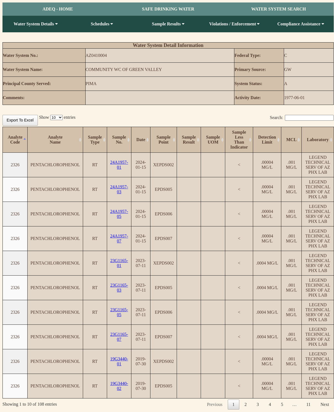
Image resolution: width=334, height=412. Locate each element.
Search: (302, 117)
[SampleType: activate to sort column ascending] (95, 140)
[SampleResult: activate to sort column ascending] (189, 140)
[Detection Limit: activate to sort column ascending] (267, 140)
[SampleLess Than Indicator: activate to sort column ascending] (239, 140)
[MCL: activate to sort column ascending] (291, 140)
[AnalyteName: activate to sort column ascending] (55, 140)
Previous (214, 404)
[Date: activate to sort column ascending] (140, 140)
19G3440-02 (119, 386)
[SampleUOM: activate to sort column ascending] (213, 140)
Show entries (57, 117)
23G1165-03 (119, 287)
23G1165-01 (119, 263)
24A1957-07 (119, 238)
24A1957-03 (119, 189)
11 (308, 404)
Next (324, 404)
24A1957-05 (119, 214)
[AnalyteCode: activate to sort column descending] (15, 140)
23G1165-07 (119, 337)
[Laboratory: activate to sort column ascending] (318, 140)
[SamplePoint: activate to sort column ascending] (163, 140)
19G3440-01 (119, 361)
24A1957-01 (119, 165)
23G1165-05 (119, 312)
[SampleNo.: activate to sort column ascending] (119, 140)
